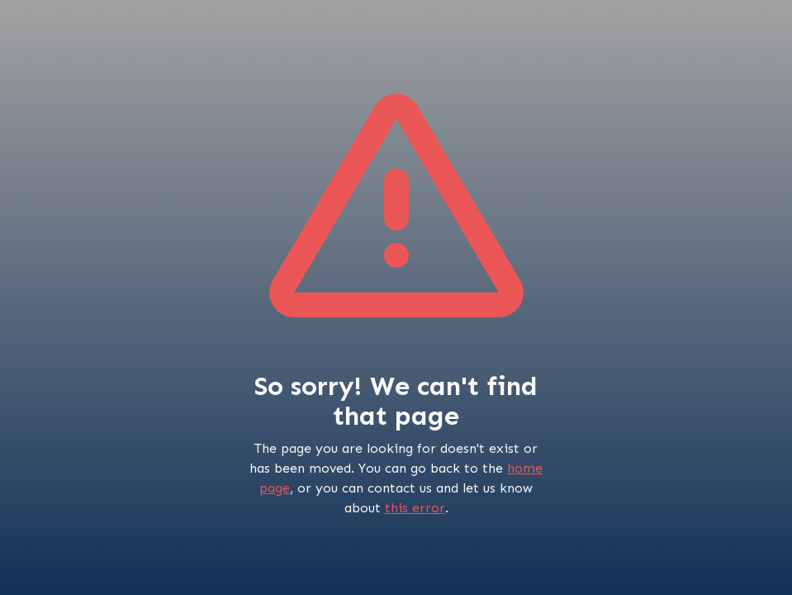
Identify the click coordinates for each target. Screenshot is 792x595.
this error (415, 508)
